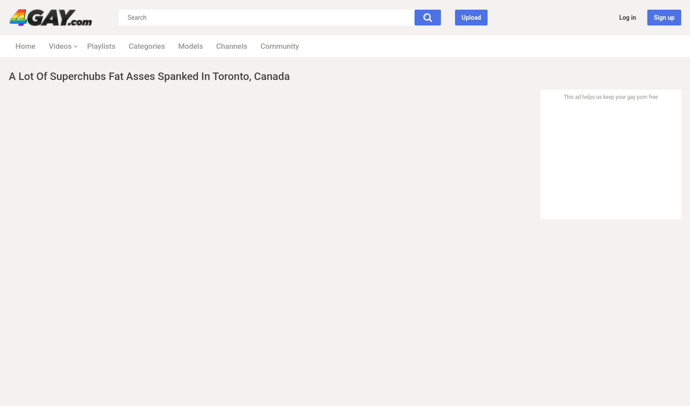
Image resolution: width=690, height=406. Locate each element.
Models (190, 46)
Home (25, 46)
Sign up (664, 17)
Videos (60, 46)
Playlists (101, 46)
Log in (627, 17)
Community (280, 46)
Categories (146, 46)
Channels (231, 46)
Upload (471, 17)
